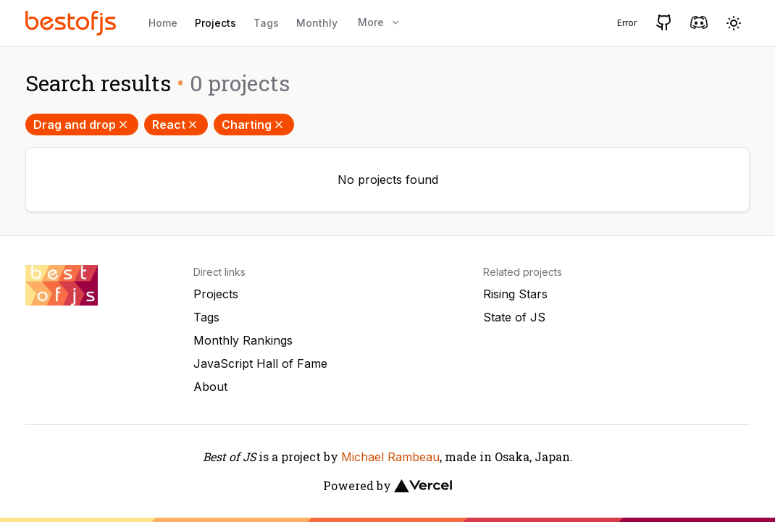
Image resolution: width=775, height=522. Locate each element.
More (379, 22)
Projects (215, 23)
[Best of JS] (72, 22)
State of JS (514, 317)
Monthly (317, 23)
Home (162, 23)
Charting (254, 124)
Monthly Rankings (243, 340)
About (210, 386)
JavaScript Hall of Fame (260, 363)
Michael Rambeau (390, 457)
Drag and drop (81, 124)
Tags (266, 23)
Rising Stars (515, 294)
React (176, 124)
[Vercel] (423, 485)
